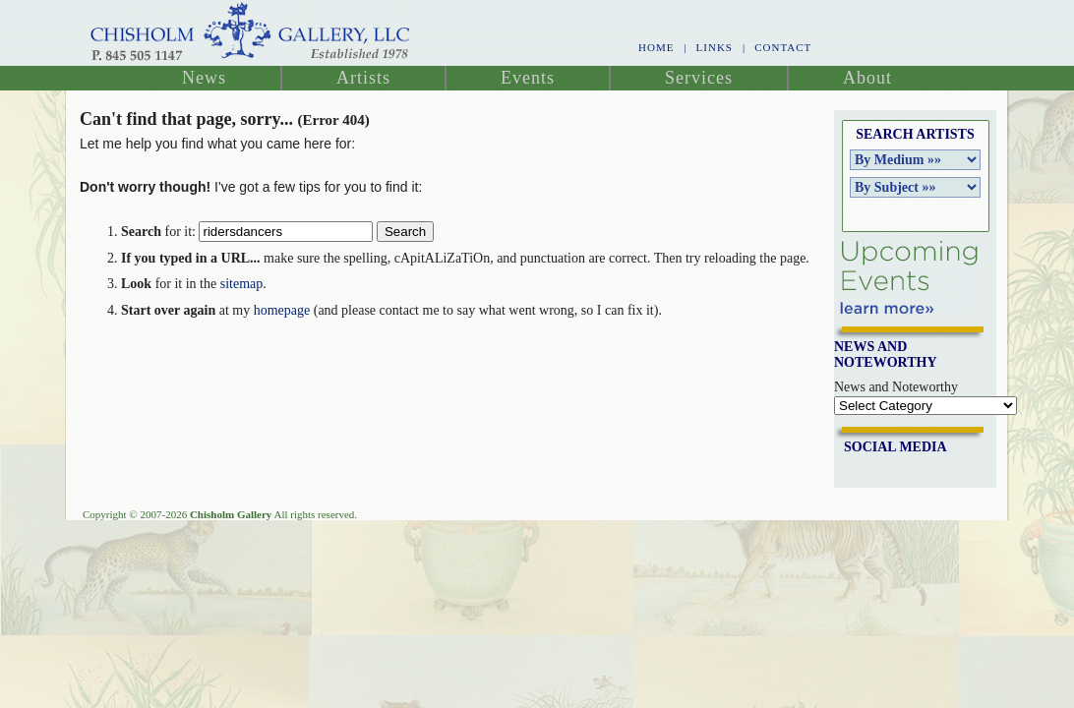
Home (656, 47)
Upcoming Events (909, 278)
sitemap (242, 283)
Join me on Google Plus (939, 470)
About (867, 78)
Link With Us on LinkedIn (877, 470)
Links (714, 47)
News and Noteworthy (896, 387)
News (204, 78)
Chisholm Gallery (251, 32)
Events (528, 78)
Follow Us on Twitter (898, 470)
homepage (282, 310)
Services (699, 78)
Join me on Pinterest (918, 470)
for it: (158, 231)
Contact (782, 47)
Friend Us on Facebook (857, 470)
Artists (363, 78)
